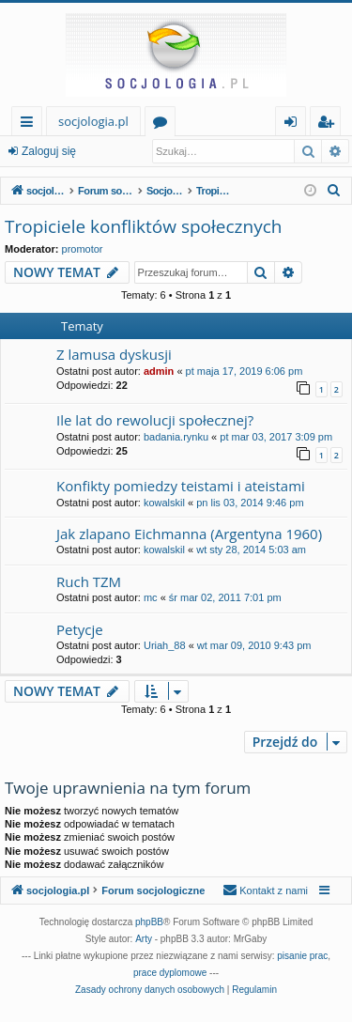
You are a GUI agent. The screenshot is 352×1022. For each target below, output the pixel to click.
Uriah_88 (165, 645)
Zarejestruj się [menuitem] (330, 124)
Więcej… (30, 124)
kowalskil (164, 502)
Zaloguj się (49, 151)
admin (159, 371)
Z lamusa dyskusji (114, 354)
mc (151, 597)
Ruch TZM (88, 581)
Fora (164, 124)
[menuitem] (334, 190)
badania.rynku (176, 436)
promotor (82, 249)
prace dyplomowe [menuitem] (170, 973)
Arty (143, 939)
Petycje (79, 629)
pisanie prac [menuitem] (302, 956)
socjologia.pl (93, 121)
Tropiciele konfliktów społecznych (143, 226)
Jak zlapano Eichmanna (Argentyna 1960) (189, 533)
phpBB (149, 922)
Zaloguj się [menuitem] (294, 124)
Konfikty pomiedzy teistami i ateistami (180, 485)
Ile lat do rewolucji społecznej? (154, 419)
